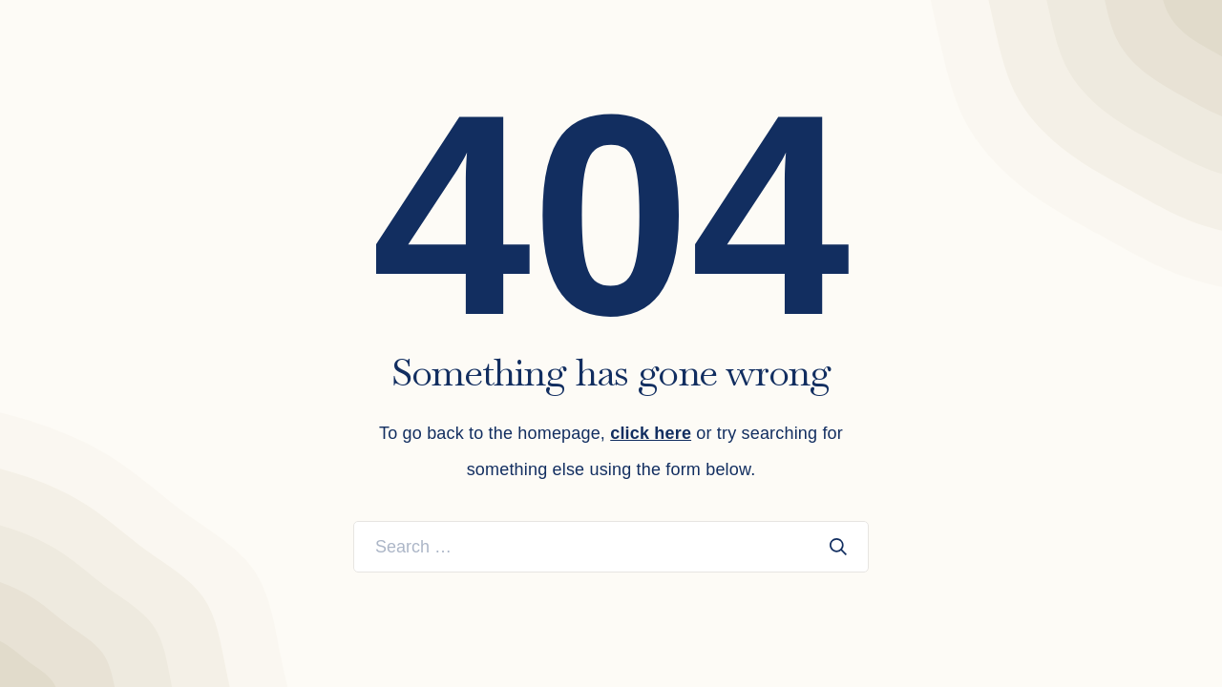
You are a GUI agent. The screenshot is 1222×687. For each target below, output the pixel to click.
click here (650, 433)
